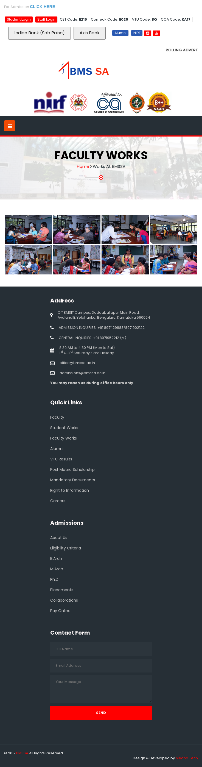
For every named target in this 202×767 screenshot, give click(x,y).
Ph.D (54, 579)
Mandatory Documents (72, 480)
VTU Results (61, 459)
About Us (58, 537)
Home (83, 166)
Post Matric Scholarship (72, 469)
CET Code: (73, 19)
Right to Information (69, 490)
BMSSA (22, 753)
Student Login (19, 19)
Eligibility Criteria (65, 548)
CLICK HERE (42, 6)
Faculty (57, 417)
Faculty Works (63, 438)
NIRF (137, 32)
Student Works (64, 427)
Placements (61, 590)
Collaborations (64, 600)
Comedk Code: (109, 19)
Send (101, 712)
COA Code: (175, 19)
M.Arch (56, 569)
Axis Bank (90, 33)
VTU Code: (144, 19)
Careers (57, 501)
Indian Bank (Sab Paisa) (39, 33)
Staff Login (46, 19)
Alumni (120, 32)
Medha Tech (187, 758)
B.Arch (56, 558)
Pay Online (60, 610)
